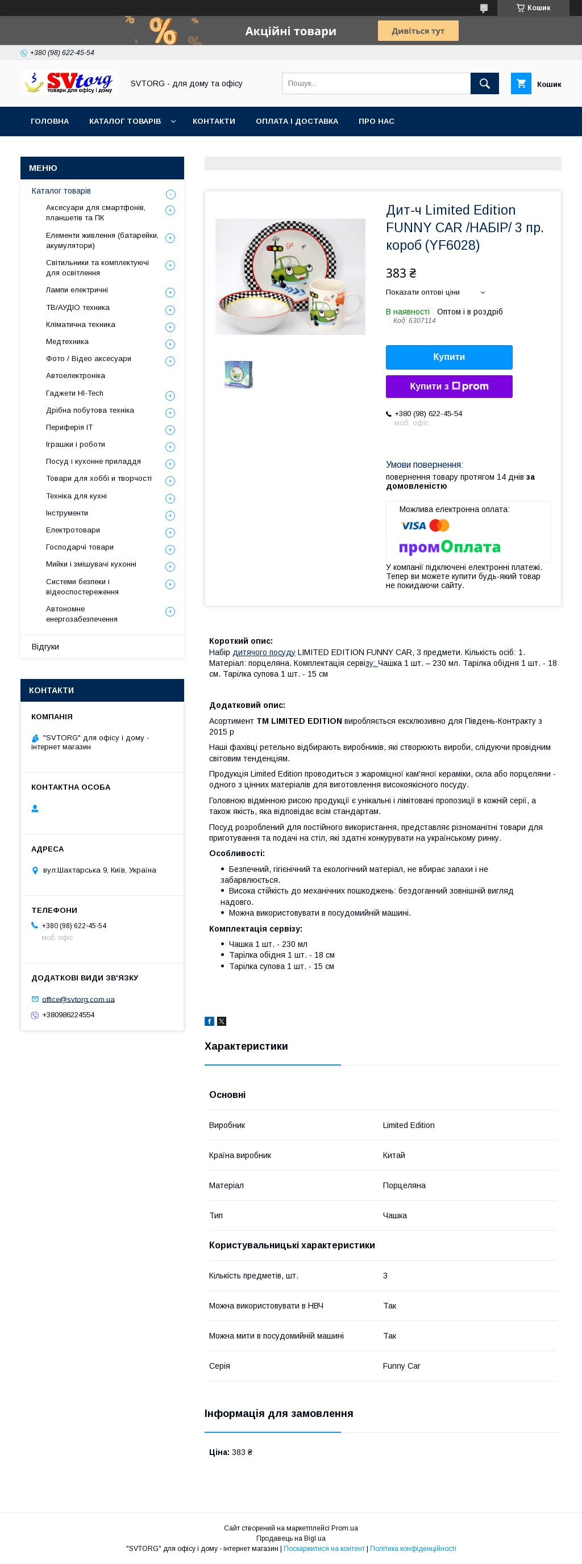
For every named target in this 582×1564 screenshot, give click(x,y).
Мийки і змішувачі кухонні (91, 564)
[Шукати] (485, 83)
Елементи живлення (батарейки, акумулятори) (102, 240)
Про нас (376, 121)
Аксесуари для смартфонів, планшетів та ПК (96, 212)
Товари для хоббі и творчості (99, 478)
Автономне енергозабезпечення (82, 614)
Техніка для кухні (76, 496)
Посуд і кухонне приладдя (93, 461)
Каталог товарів (125, 121)
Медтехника (67, 341)
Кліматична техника (80, 324)
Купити (449, 357)
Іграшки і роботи (75, 444)
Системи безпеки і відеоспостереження (82, 586)
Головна (50, 121)
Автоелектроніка (75, 375)
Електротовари (73, 530)
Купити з (449, 386)
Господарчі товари (80, 547)
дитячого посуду (264, 652)
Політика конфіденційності (413, 1549)
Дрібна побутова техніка (90, 410)
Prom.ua (344, 1528)
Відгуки (45, 646)
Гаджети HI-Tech (74, 393)
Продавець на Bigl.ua (291, 1538)
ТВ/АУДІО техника (78, 307)
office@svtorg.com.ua (78, 999)
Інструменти (67, 513)
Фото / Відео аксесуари (88, 358)
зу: (371, 663)
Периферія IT (69, 427)
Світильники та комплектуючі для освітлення (97, 267)
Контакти (214, 121)
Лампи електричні (77, 290)
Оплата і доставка (297, 121)
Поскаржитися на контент (324, 1549)
